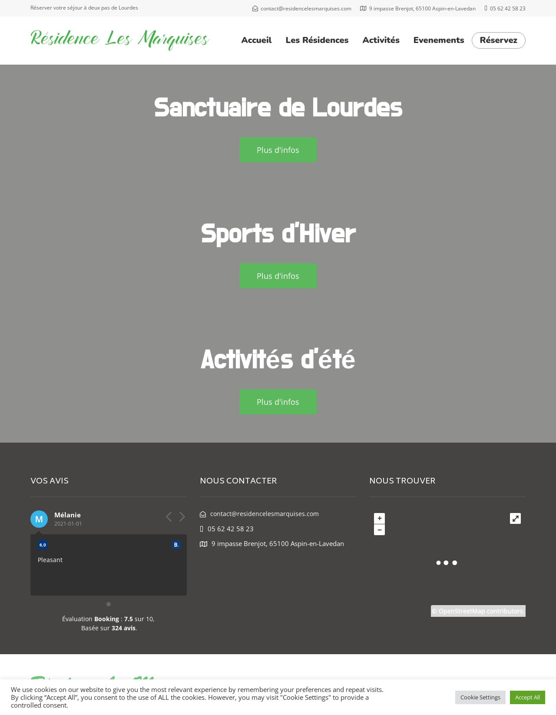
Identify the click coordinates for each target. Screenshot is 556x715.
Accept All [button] (527, 697)
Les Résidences (317, 40)
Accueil (257, 40)
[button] (278, 149)
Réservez (498, 40)
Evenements (439, 40)
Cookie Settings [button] (480, 697)
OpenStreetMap (462, 611)
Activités (381, 40)
